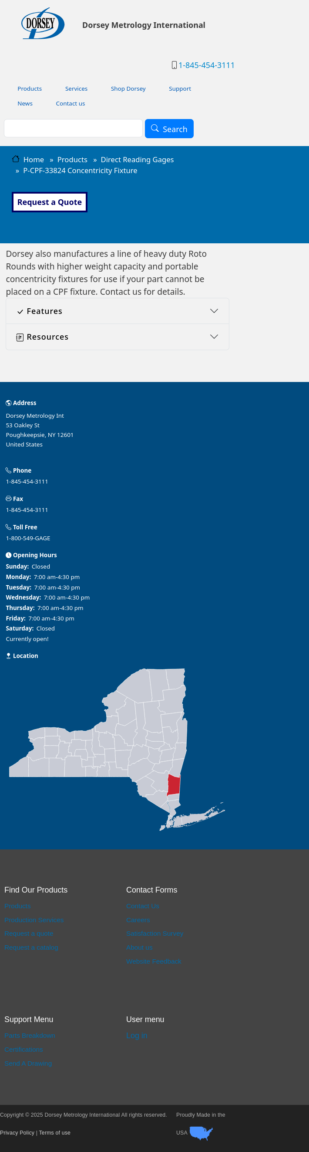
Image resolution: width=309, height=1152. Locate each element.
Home (34, 159)
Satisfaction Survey (154, 933)
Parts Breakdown (29, 1035)
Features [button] (39, 311)
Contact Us (142, 906)
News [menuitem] (25, 103)
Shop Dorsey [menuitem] (128, 88)
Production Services (34, 920)
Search (175, 128)
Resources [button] (42, 336)
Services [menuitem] (76, 88)
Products (72, 159)
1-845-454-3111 (206, 65)
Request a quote (29, 933)
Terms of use (55, 1133)
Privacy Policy (17, 1133)
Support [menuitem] (180, 88)
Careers (138, 920)
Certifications (23, 1049)
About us (139, 947)
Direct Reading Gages (137, 159)
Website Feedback (153, 961)
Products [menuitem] (29, 88)
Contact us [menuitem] (70, 103)
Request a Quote (49, 202)
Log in (137, 1035)
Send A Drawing (28, 1063)
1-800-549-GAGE (28, 538)
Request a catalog (31, 947)
